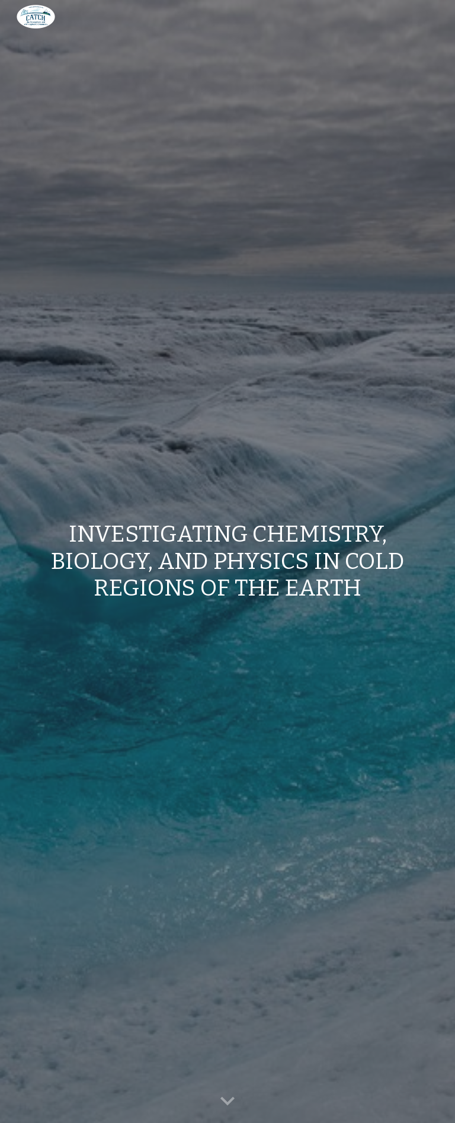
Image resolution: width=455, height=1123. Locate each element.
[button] (227, 1101)
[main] (227, 561)
